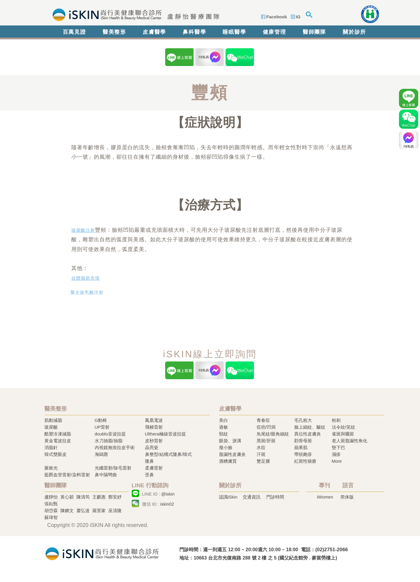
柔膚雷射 (154, 467)
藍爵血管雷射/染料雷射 (67, 474)
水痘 (261, 447)
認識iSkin (228, 496)
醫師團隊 (314, 32)
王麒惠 (99, 496)
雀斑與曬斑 (343, 433)
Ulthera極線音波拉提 (165, 433)
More (337, 461)
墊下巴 (338, 447)
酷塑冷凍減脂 (57, 433)
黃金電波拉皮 (57, 440)
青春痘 (263, 420)
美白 (223, 420)
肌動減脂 (53, 420)
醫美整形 (114, 32)
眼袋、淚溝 (230, 440)
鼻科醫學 (194, 32)
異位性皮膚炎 (307, 433)
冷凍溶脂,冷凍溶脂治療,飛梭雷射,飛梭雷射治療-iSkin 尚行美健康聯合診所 (102, 553)
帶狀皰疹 (303, 454)
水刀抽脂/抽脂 (109, 440)
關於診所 (354, 32)
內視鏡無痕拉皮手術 (115, 447)
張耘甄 (51, 503)
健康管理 (274, 32)
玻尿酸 (51, 427)
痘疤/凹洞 (266, 427)
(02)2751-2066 (331, 549)
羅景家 (99, 510)
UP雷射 (102, 427)
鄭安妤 (115, 496)
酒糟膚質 (228, 461)
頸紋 (223, 433)
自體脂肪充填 (85, 278)
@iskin (168, 493)
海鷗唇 (101, 454)
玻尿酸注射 (83, 230)
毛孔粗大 (303, 420)
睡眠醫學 (234, 32)
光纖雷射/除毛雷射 (113, 467)
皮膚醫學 (154, 32)
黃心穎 (67, 496)
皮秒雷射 (154, 440)
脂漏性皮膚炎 (232, 454)
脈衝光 (51, 467)
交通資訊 (251, 496)
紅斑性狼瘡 (305, 461)
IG (298, 16)
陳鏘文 (67, 510)
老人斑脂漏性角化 (349, 440)
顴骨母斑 (303, 440)
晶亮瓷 (151, 447)
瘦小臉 (225, 447)
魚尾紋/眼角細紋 (273, 433)
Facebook (276, 16)
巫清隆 (115, 510)
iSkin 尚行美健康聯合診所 (134, 14)
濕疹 (336, 454)
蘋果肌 (301, 447)
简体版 (347, 496)
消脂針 (51, 447)
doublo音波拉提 (110, 433)
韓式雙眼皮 (55, 454)
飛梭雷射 (154, 427)
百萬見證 (74, 32)
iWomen (325, 496)
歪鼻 (149, 474)
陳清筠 (83, 496)
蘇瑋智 (51, 517)
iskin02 (167, 504)
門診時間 (275, 496)
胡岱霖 (51, 510)
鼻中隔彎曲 (106, 474)
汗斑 (261, 454)
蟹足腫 (263, 461)
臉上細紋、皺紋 (309, 427)
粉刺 (336, 420)
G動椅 (101, 420)
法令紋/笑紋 (343, 427)
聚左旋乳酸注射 (87, 292)
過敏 (223, 427)
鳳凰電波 (154, 420)
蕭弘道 (83, 510)
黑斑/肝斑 (266, 440)
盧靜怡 (51, 496)
